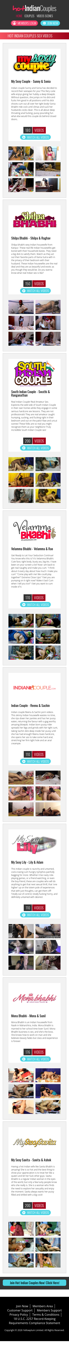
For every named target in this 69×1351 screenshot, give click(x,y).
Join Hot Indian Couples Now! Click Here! (34, 1292)
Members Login (23, 24)
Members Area (43, 1316)
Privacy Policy (19, 1324)
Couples (28, 16)
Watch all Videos (35, 139)
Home (16, 16)
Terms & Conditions (45, 1324)
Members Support (49, 1320)
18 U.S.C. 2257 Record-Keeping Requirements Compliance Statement (34, 1331)
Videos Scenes (46, 16)
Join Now (51, 24)
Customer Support (19, 1320)
